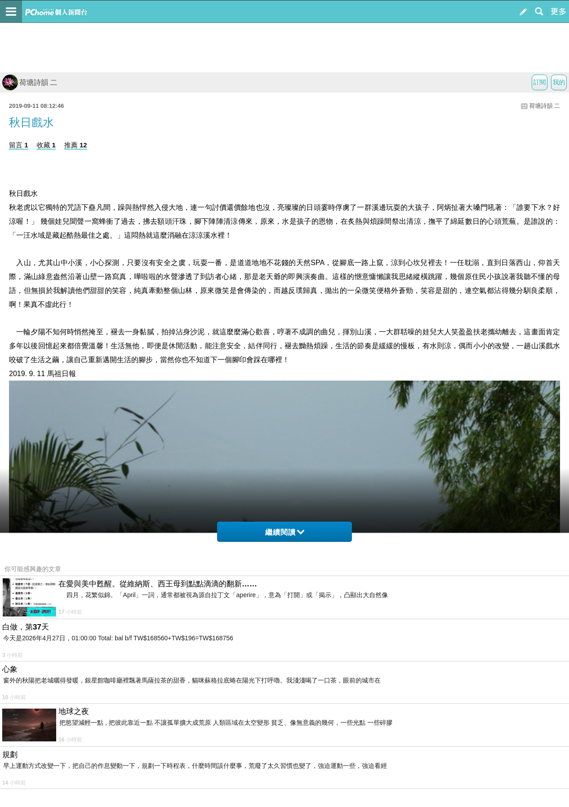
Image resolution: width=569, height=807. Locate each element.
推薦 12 (75, 145)
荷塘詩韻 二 (29, 82)
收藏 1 (46, 145)
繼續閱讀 (284, 532)
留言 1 (18, 145)
